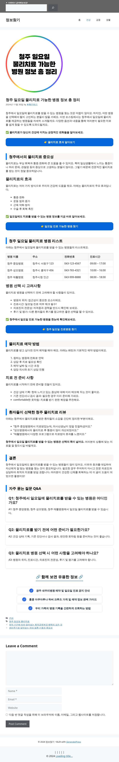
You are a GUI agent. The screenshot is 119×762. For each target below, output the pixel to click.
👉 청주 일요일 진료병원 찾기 (59, 329)
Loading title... (64, 756)
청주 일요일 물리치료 (19, 621)
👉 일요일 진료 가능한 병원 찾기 (59, 226)
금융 (98, 19)
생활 (108, 19)
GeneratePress (73, 741)
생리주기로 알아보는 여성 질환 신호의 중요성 (31, 627)
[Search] (53, 7)
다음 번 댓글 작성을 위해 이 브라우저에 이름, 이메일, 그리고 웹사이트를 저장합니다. (57, 714)
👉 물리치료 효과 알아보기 (59, 142)
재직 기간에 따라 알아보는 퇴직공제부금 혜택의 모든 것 (35, 624)
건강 (88, 19)
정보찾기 (13, 19)
